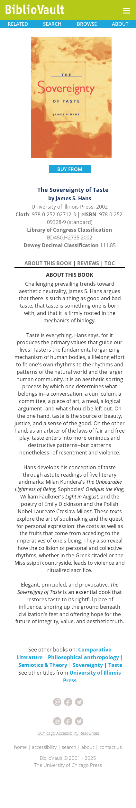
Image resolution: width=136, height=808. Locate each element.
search (69, 747)
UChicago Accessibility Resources (68, 733)
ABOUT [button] (120, 24)
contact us (110, 747)
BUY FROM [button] (69, 169)
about (87, 747)
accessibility (44, 747)
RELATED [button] (18, 24)
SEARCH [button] (52, 24)
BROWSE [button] (87, 24)
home (20, 747)
